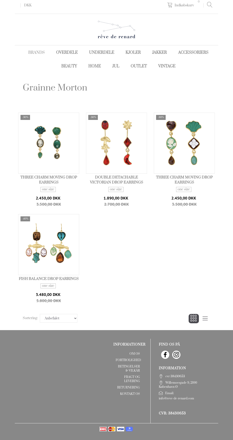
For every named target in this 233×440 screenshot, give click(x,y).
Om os (134, 354)
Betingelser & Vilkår (129, 369)
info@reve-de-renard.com (176, 398)
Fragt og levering (132, 379)
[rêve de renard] (116, 29)
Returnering (128, 388)
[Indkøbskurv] (184, 5)
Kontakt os (130, 394)
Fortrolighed (128, 360)
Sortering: (30, 318)
